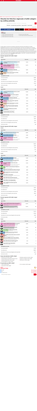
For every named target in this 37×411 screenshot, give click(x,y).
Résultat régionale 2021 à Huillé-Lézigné (7, 34)
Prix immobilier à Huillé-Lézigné (25, 264)
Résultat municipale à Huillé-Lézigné (26, 258)
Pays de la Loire (14, 16)
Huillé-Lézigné (21, 35)
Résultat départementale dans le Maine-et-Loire (9, 258)
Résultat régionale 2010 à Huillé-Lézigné (7, 36)
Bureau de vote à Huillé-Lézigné (6, 257)
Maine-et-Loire (20, 16)
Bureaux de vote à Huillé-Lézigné (23, 34)
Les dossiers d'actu (3, 272)
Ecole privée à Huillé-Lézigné (6, 265)
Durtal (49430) (29, 25)
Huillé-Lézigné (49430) (5, 264)
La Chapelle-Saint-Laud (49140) (16, 25)
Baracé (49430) (24, 25)
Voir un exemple (34, 271)
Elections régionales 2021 (6, 16)
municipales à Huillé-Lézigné (15, 53)
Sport (1, 271)
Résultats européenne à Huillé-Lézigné (26, 257)
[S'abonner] (18, 274)
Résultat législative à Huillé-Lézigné (7, 261)
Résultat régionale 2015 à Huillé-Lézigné (7, 35)
